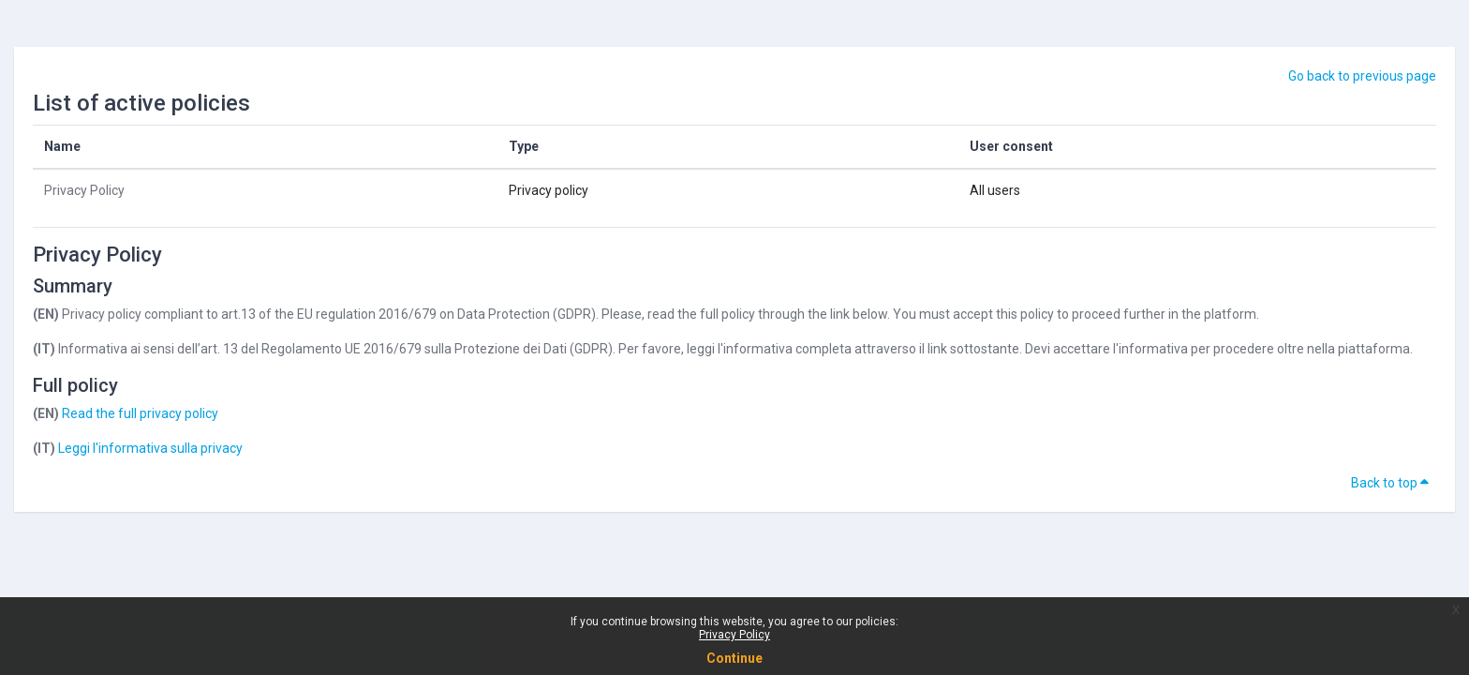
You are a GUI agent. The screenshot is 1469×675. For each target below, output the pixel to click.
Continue (734, 658)
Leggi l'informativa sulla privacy (150, 448)
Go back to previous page (1362, 75)
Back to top (1390, 482)
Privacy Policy (734, 634)
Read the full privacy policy (140, 413)
